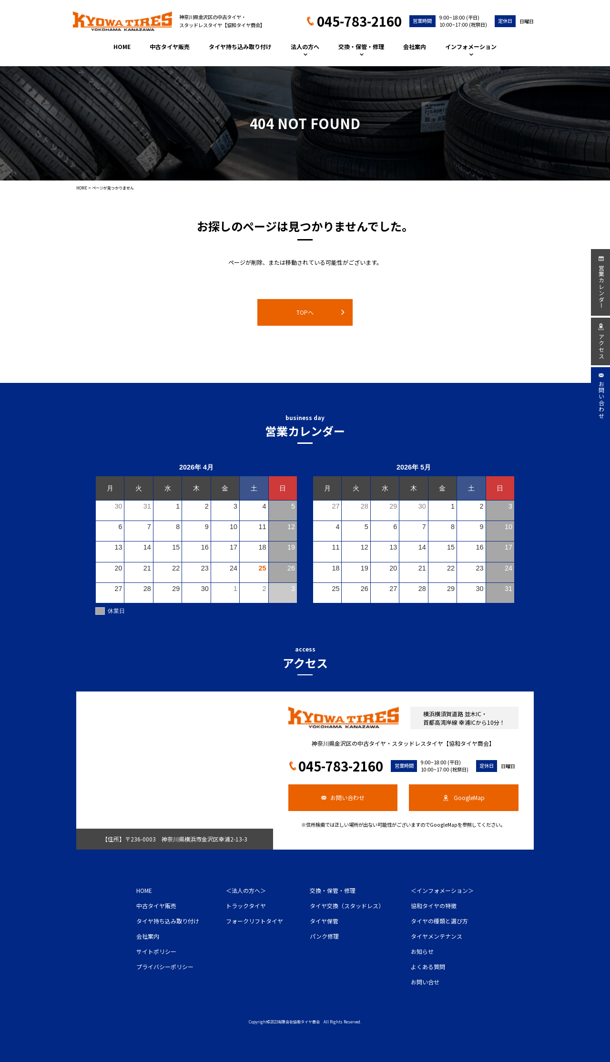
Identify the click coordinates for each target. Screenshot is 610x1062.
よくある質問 (428, 966)
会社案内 (414, 46)
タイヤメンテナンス (436, 936)
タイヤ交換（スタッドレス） (347, 906)
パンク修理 (324, 936)
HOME (122, 46)
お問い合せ (425, 982)
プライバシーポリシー (164, 966)
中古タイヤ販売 (170, 46)
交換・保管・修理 (361, 48)
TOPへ (320, 312)
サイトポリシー (156, 951)
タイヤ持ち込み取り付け (240, 46)
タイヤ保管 (324, 921)
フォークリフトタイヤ (254, 921)
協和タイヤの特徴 (434, 906)
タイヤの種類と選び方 (439, 921)
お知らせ (422, 951)
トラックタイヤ (246, 906)
